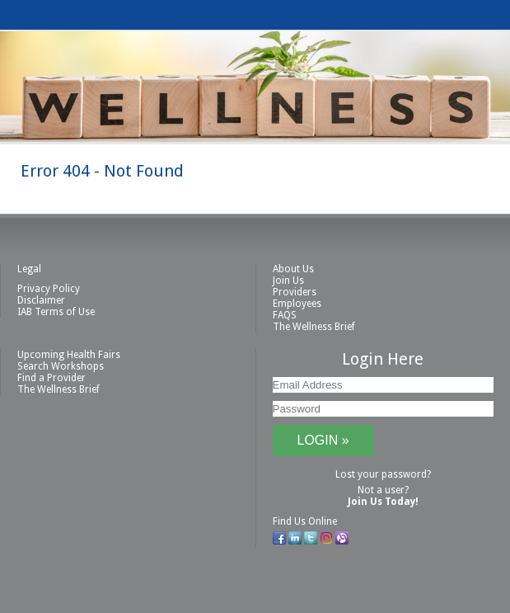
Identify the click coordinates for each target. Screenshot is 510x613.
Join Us (288, 280)
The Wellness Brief (314, 326)
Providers (294, 292)
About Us (293, 269)
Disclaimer (41, 300)
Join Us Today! (383, 501)
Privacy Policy (48, 289)
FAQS (285, 315)
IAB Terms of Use (56, 312)
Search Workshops (60, 366)
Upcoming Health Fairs (68, 355)
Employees (297, 303)
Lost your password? (383, 474)
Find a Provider (51, 378)
